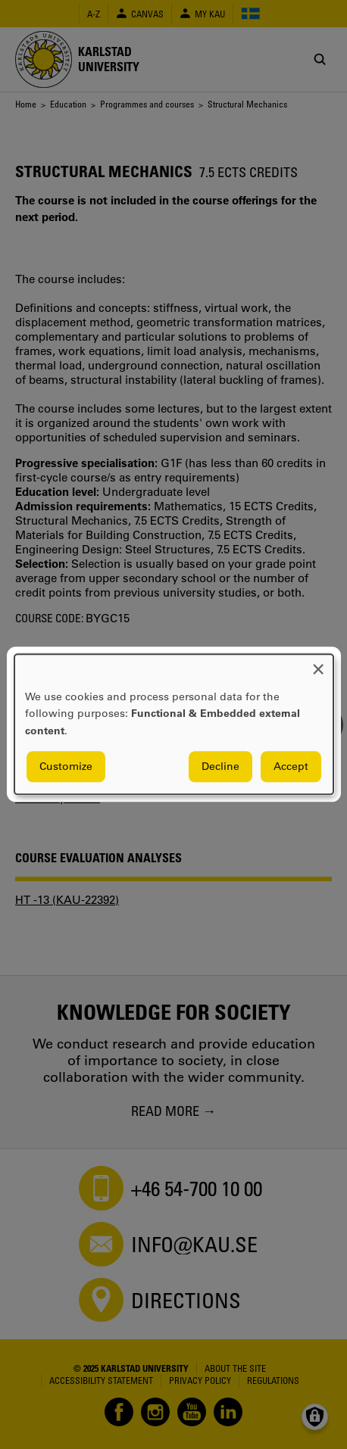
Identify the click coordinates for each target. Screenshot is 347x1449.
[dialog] (173, 724)
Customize (65, 767)
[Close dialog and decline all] (318, 663)
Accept (291, 767)
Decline (220, 767)
